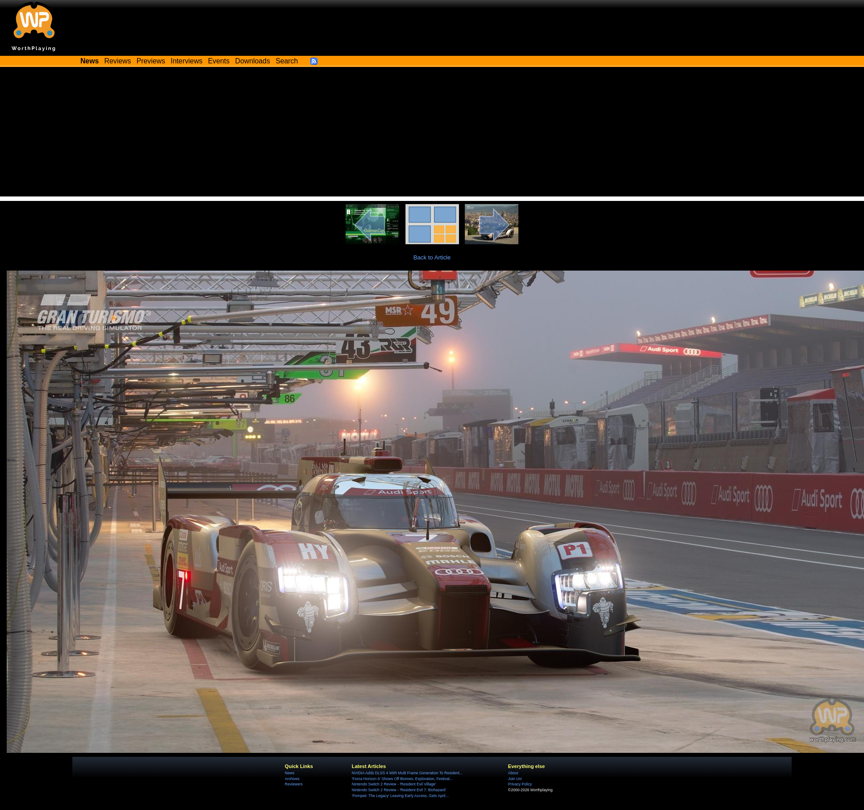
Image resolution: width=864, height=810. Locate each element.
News (289, 773)
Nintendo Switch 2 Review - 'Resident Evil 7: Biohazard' (399, 790)
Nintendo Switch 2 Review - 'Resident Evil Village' (394, 784)
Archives (292, 779)
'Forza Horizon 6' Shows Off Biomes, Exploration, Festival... (402, 779)
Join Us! (515, 779)
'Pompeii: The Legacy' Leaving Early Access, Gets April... (400, 795)
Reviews (117, 61)
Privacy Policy (520, 784)
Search (286, 61)
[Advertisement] (432, 133)
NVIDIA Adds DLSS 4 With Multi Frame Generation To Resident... (407, 773)
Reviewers (294, 784)
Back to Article (432, 257)
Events (219, 61)
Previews (151, 61)
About (513, 773)
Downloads (252, 61)
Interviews (186, 61)
